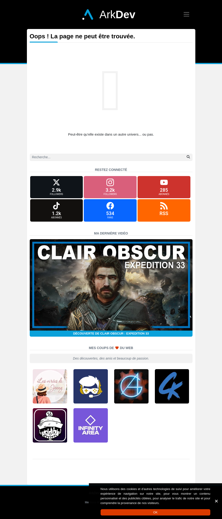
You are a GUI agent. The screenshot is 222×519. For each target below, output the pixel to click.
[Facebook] (110, 213)
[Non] (216, 501)
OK (155, 512)
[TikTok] (56, 213)
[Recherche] (111, 157)
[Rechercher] (188, 156)
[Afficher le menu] (186, 14)
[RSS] (164, 213)
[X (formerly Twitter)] (56, 188)
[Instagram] (110, 188)
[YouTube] (164, 188)
